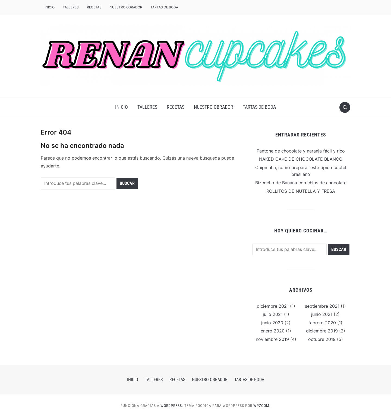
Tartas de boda (164, 7)
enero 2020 (273, 331)
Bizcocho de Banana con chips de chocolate (300, 182)
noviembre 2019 (272, 339)
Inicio (50, 7)
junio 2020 (272, 322)
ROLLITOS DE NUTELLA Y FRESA (300, 191)
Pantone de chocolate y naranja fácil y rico (301, 151)
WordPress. (171, 405)
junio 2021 (321, 314)
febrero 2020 (322, 322)
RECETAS (94, 7)
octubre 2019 (322, 339)
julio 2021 (273, 314)
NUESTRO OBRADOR (126, 7)
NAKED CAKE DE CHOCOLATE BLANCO (300, 159)
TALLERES (71, 7)
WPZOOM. (262, 405)
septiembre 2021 (322, 306)
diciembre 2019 (322, 331)
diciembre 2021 (273, 306)
